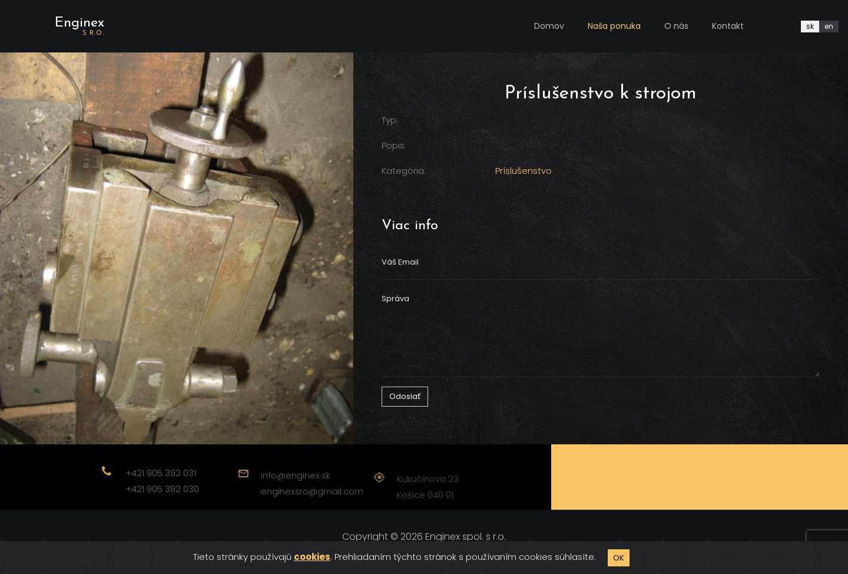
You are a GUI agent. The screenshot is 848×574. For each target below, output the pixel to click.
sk (810, 26)
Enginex (79, 26)
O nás (676, 26)
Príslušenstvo (523, 170)
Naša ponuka (614, 26)
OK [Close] (618, 564)
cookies (312, 563)
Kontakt (728, 26)
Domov (549, 26)
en (828, 26)
